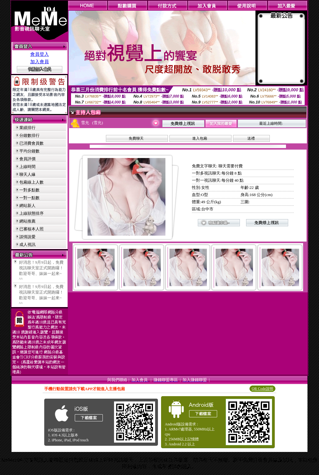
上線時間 (27, 166)
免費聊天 (136, 138)
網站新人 (27, 205)
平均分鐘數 (29, 151)
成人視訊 (27, 244)
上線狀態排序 (31, 213)
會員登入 (39, 54)
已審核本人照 (31, 229)
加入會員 (39, 61)
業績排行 (27, 127)
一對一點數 (29, 197)
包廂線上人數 (31, 182)
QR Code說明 (262, 388)
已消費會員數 (31, 143)
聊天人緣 (27, 174)
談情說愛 (27, 236)
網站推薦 (27, 221)
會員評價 (27, 158)
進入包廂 (199, 138)
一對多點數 (29, 190)
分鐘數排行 (29, 135)
